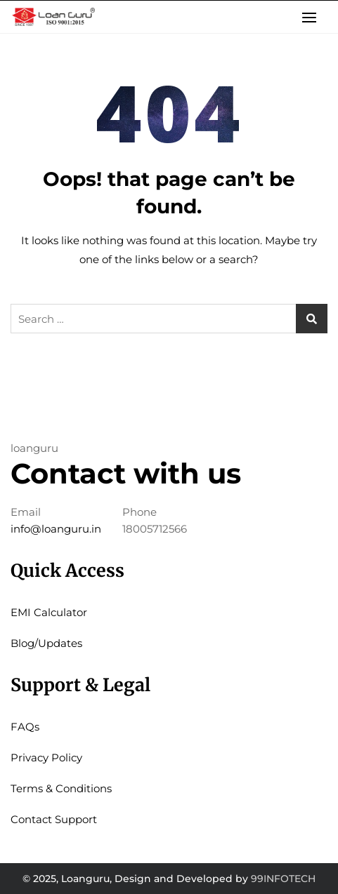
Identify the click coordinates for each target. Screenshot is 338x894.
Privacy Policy (46, 757)
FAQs (25, 726)
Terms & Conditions (61, 788)
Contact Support (54, 819)
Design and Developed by (181, 878)
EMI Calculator (49, 612)
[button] (312, 17)
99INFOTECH (283, 878)
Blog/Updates (46, 643)
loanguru (34, 448)
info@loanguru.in (56, 528)
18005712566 (154, 528)
